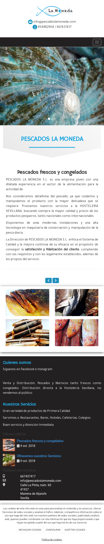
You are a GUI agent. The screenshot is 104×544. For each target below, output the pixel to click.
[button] (8, 86)
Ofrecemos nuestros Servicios (39, 456)
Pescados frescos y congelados (40, 441)
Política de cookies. (52, 539)
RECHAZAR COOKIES (30, 529)
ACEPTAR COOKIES (75, 529)
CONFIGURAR (53, 529)
